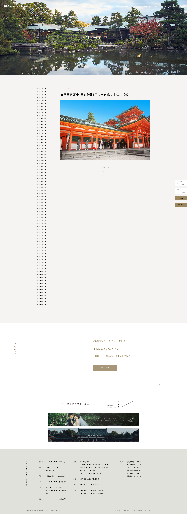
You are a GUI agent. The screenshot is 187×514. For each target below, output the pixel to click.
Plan (155, 6)
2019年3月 (42, 286)
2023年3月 (42, 178)
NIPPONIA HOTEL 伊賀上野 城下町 (92, 490)
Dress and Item (122, 6)
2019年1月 (42, 292)
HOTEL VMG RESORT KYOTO (90, 473)
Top (83, 6)
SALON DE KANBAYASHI (88, 470)
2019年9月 (42, 277)
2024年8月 (42, 127)
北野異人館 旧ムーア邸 (134, 464)
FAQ (175, 6)
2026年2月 (42, 91)
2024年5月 (42, 136)
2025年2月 (42, 109)
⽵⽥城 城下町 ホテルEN (134, 476)
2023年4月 (42, 175)
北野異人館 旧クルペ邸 (134, 461)
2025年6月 (42, 103)
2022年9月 (42, 196)
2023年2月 (42, 181)
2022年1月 (42, 217)
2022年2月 (42, 214)
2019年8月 (42, 280)
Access (168, 6)
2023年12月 (42, 151)
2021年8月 (42, 229)
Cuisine (110, 6)
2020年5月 (42, 259)
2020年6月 (42, 256)
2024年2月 (42, 145)
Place (103, 6)
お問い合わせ (105, 367)
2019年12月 (42, 271)
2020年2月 (42, 268)
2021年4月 (42, 238)
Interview (147, 6)
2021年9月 (42, 226)
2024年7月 (42, 130)
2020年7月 (42, 253)
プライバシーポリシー (152, 510)
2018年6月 (42, 301)
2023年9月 (42, 160)
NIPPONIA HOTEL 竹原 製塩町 (56, 481)
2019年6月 (42, 283)
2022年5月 (42, 208)
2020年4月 (42, 262)
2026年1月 (42, 94)
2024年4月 (42, 139)
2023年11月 (42, 154)
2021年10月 (42, 223)
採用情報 (126, 510)
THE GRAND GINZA (53, 467)
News (181, 6)
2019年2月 (42, 289)
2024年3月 (42, 142)
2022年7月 (42, 202)
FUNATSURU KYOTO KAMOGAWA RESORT (94, 464)
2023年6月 (42, 169)
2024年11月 (42, 118)
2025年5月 (42, 106)
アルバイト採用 (137, 510)
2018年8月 (42, 298)
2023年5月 (42, 172)
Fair (161, 6)
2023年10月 (42, 157)
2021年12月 (42, 220)
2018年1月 (42, 304)
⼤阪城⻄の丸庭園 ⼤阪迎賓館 (89, 479)
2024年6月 (42, 133)
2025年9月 (42, 100)
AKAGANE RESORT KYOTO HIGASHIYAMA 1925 (96, 467)
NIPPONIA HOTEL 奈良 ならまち (91, 484)
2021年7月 (42, 232)
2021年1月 (42, 247)
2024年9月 (42, 124)
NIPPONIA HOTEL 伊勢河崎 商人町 (92, 493)
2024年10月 (42, 121)
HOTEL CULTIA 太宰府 (54, 487)
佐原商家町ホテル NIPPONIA (55, 476)
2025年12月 (42, 97)
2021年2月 (42, 244)
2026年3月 (42, 88)
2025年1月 (42, 112)
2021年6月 (42, 235)
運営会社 (118, 510)
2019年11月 (42, 274)
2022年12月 (42, 187)
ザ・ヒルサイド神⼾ (133, 467)
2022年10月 (42, 193)
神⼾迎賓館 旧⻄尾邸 (133, 470)
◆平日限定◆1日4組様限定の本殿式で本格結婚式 (94, 94)
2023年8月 (42, 163)
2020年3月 (42, 265)
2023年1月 (42, 184)
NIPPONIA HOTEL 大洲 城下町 (56, 499)
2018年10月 (42, 295)
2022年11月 (42, 190)
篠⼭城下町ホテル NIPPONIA (136, 473)
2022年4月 (42, 211)
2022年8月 (42, 199)
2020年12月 (42, 250)
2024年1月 (42, 148)
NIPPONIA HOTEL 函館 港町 (55, 461)
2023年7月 (42, 166)
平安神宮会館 (84, 461)
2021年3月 (42, 241)
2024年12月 (42, 115)
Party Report (136, 6)
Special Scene (93, 6)
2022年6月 (42, 205)
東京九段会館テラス (52, 470)
